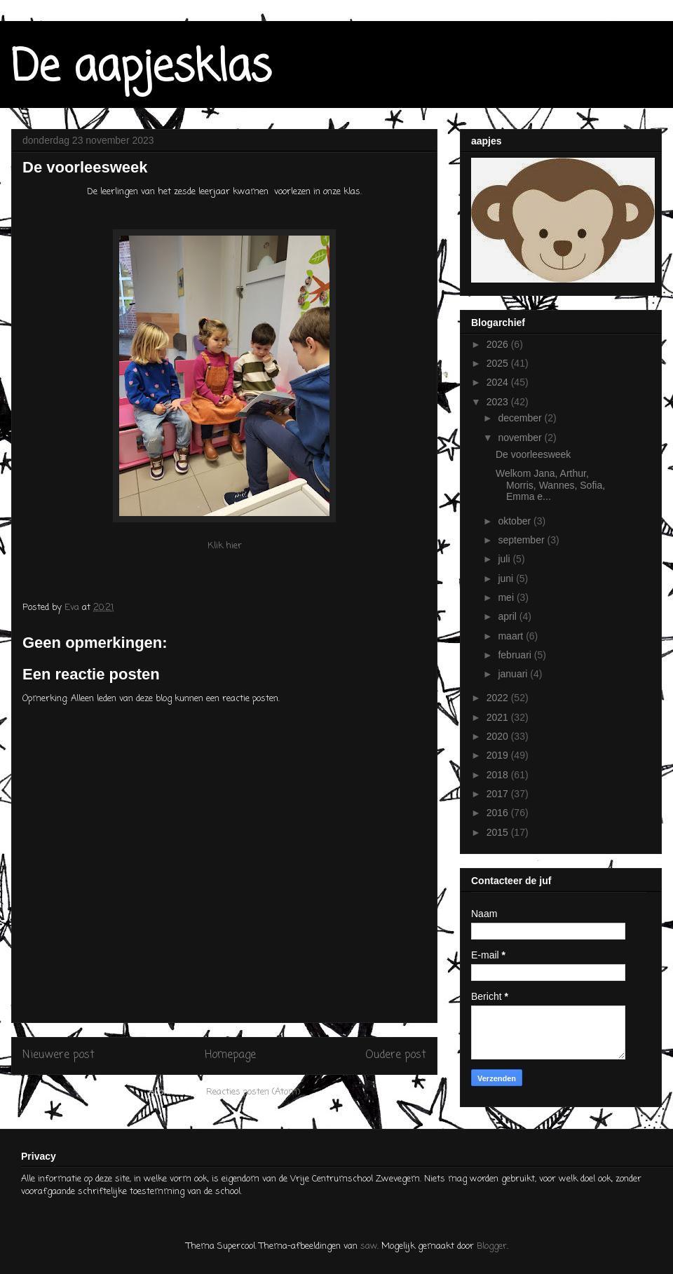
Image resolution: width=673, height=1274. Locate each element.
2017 (499, 793)
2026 (499, 344)
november (521, 437)
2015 (499, 832)
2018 (499, 774)
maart (512, 636)
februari (515, 654)
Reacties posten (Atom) (253, 1092)
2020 (499, 736)
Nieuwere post (58, 1055)
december (521, 417)
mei (507, 597)
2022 (499, 697)
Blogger (492, 1246)
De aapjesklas (141, 68)
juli (505, 558)
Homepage (230, 1055)
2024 (499, 382)
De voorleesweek (533, 454)
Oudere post (395, 1055)
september (522, 539)
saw (368, 1246)
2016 (499, 812)
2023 (499, 401)
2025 (499, 363)
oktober (515, 521)
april (508, 616)
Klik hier (225, 546)
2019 (499, 755)
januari (514, 673)
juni (507, 578)
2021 (499, 717)
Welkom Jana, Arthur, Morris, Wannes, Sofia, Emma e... (550, 485)
